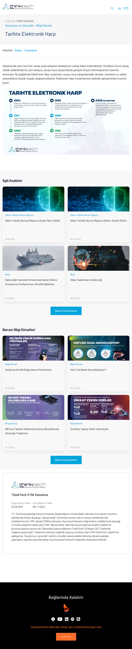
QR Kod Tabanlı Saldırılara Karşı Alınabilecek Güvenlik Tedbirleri (32, 431)
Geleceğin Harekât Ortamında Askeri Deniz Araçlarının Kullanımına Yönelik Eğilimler (31, 282)
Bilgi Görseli (44, 25)
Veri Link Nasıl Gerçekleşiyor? (88, 369)
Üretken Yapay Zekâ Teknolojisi (89, 428)
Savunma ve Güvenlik (19, 25)
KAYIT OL (66, 636)
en (119, 8)
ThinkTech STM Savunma (29, 495)
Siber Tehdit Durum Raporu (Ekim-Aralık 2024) (98, 220)
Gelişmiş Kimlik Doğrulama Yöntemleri (28, 369)
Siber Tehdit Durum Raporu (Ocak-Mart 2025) (32, 220)
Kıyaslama (31, 50)
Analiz (18, 50)
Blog (7, 274)
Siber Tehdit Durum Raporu (19, 215)
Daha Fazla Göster (66, 310)
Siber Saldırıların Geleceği (86, 279)
